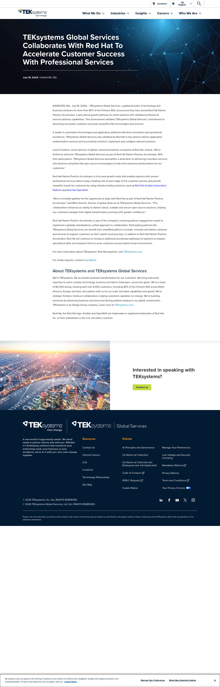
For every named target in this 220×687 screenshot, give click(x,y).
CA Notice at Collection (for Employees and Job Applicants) (139, 464)
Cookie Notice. (70, 681)
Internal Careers (91, 455)
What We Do (91, 13)
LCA (84, 462)
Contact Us (88, 447)
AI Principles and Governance (138, 447)
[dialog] (110, 680)
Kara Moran (90, 260)
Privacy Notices (170, 473)
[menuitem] (93, 13)
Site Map (87, 484)
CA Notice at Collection (135, 455)
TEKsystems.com (133, 251)
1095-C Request (131, 480)
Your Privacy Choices (173, 488)
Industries (118, 13)
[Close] (215, 680)
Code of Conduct (131, 473)
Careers (163, 13)
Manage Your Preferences (176, 447)
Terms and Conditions (174, 480)
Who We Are (188, 13)
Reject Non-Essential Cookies (182, 680)
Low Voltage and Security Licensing (176, 456)
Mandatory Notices (172, 465)
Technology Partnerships (95, 477)
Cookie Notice (130, 488)
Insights (141, 13)
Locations (87, 469)
